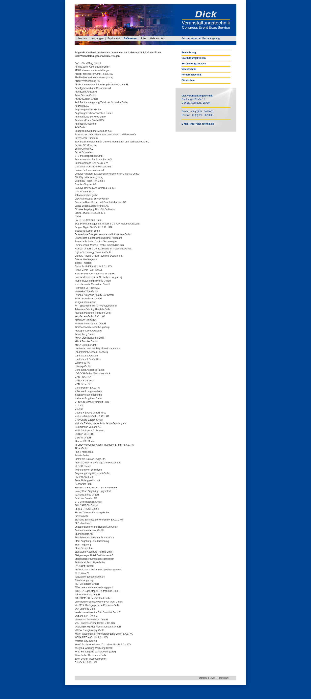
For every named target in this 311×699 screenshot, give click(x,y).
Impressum (223, 678)
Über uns (82, 38)
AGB (212, 678)
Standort (203, 678)
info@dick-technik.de (202, 123)
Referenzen (130, 38)
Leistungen (97, 38)
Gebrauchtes (157, 38)
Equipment (114, 38)
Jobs (143, 38)
